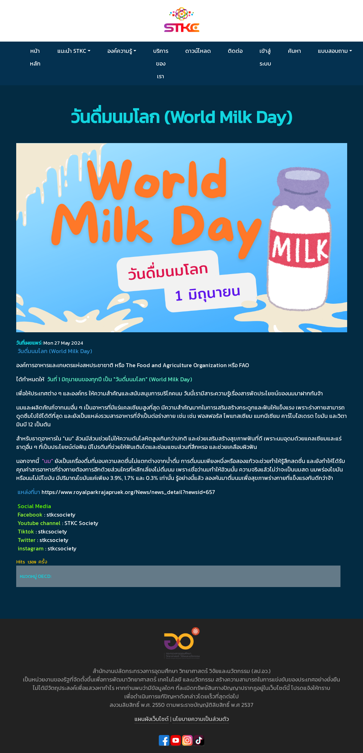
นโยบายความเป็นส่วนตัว (201, 719)
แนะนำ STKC (71, 51)
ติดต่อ (235, 51)
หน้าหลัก (35, 57)
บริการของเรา (160, 63)
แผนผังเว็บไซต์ (151, 719)
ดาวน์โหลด (198, 51)
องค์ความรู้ (119, 51)
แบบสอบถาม (333, 51)
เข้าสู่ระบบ (265, 57)
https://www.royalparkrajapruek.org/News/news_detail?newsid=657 (128, 492)
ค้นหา (294, 51)
